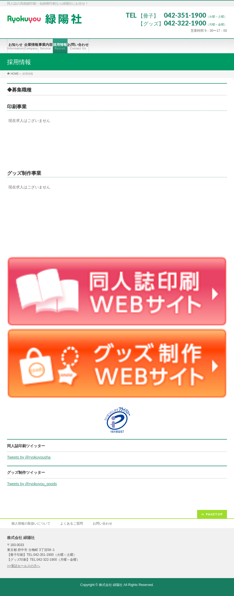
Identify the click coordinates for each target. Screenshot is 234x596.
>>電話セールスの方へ (23, 566)
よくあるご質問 (71, 523)
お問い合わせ (102, 523)
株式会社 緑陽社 (111, 585)
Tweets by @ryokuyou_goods (32, 484)
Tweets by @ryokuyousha (29, 457)
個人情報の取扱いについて (30, 523)
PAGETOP (214, 514)
